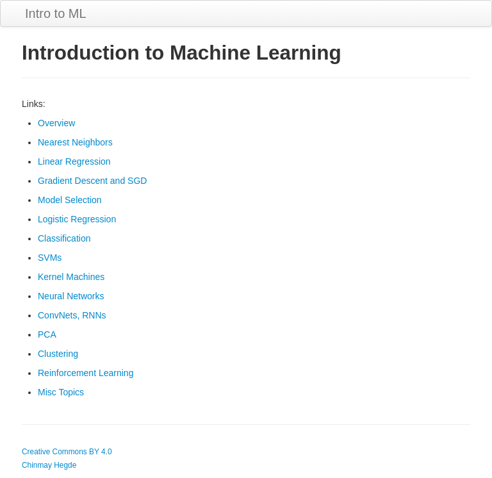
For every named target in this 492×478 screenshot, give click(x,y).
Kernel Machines (71, 277)
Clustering (58, 354)
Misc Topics (61, 392)
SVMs (50, 257)
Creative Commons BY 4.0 (67, 451)
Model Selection (70, 200)
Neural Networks (71, 296)
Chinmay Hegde (49, 465)
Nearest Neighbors (75, 142)
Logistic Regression (77, 219)
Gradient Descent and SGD (92, 181)
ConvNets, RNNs (72, 315)
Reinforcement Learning (85, 373)
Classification (64, 238)
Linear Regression (74, 161)
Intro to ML (55, 13)
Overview (56, 123)
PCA (47, 334)
